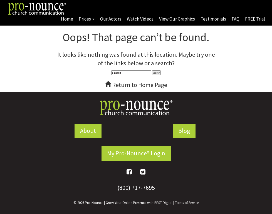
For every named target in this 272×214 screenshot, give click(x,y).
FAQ (235, 19)
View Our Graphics (177, 19)
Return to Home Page (136, 85)
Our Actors (110, 19)
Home (67, 19)
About (88, 131)
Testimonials (213, 19)
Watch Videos (140, 19)
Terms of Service (187, 202)
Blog (184, 131)
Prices (87, 19)
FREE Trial (255, 19)
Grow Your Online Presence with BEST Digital (139, 202)
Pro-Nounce (94, 202)
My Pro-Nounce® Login (136, 153)
